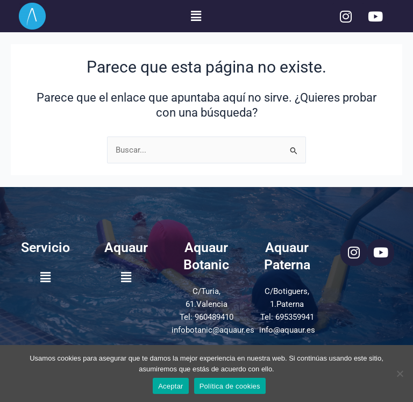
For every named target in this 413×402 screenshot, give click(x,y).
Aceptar (170, 386)
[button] (196, 16)
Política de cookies (230, 386)
